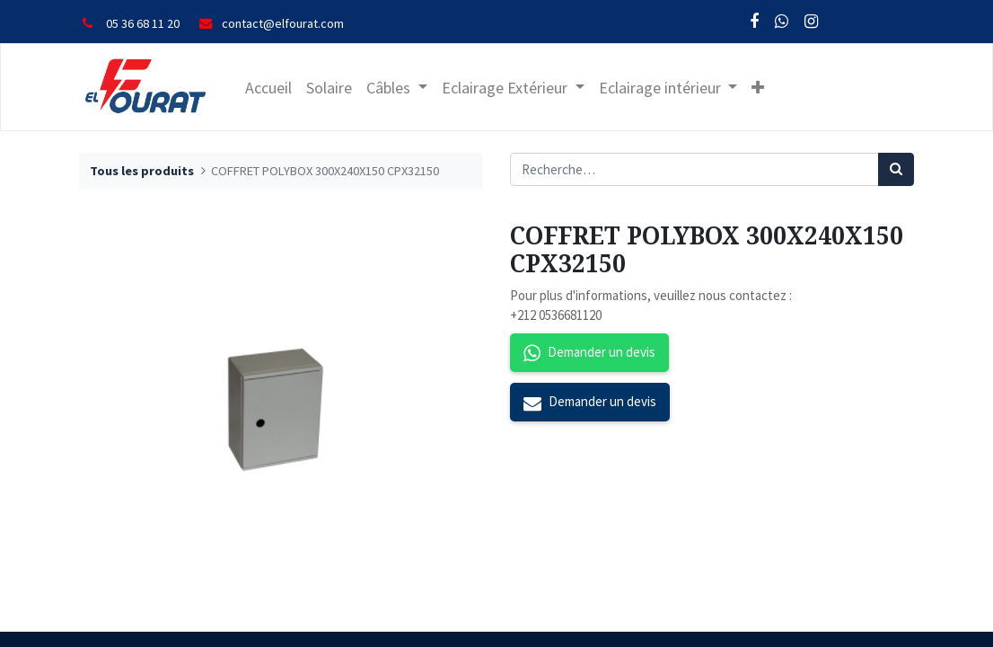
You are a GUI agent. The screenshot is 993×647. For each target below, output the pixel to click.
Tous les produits (142, 171)
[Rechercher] (896, 169)
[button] (757, 87)
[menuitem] (268, 87)
